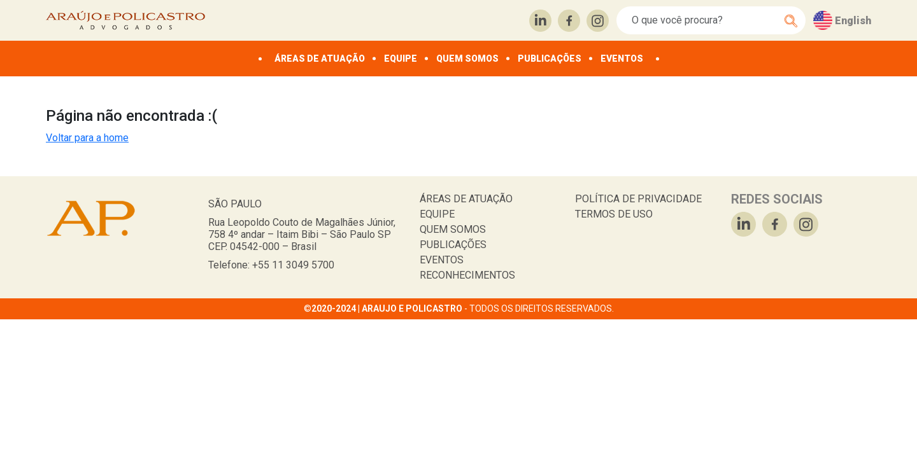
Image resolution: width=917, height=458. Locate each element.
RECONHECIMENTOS (467, 275)
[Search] (704, 20)
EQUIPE (400, 58)
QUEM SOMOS (467, 58)
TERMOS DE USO (614, 214)
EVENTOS (622, 58)
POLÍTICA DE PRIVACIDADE (638, 199)
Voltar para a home (87, 138)
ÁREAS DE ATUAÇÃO (319, 58)
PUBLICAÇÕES (549, 58)
